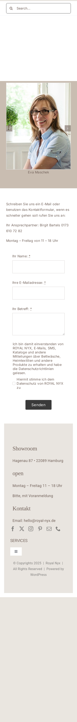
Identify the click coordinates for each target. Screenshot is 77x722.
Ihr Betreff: (22, 309)
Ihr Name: (21, 256)
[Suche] (11, 8)
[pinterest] (40, 528)
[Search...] (38, 8)
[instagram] (30, 528)
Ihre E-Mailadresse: (29, 282)
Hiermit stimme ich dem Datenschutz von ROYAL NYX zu (40, 383)
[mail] (49, 528)
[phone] (58, 528)
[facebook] (12, 528)
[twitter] (21, 528)
